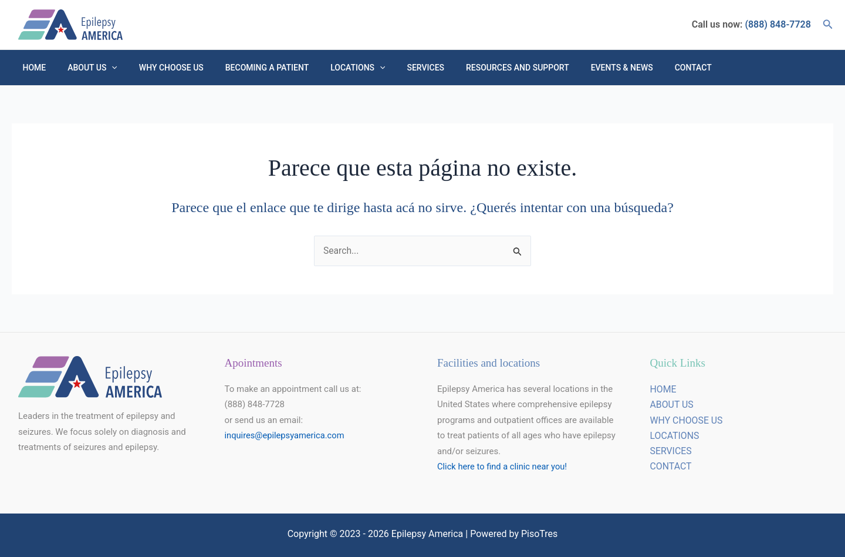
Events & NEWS (582, 67)
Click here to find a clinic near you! (503, 467)
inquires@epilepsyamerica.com (286, 436)
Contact (648, 67)
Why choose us (158, 67)
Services (396, 67)
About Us (85, 67)
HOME (31, 67)
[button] (828, 24)
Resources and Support (483, 67)
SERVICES (671, 451)
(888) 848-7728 (776, 24)
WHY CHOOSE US (687, 421)
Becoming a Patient (248, 67)
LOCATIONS (675, 436)
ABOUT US (672, 405)
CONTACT (671, 467)
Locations (334, 67)
